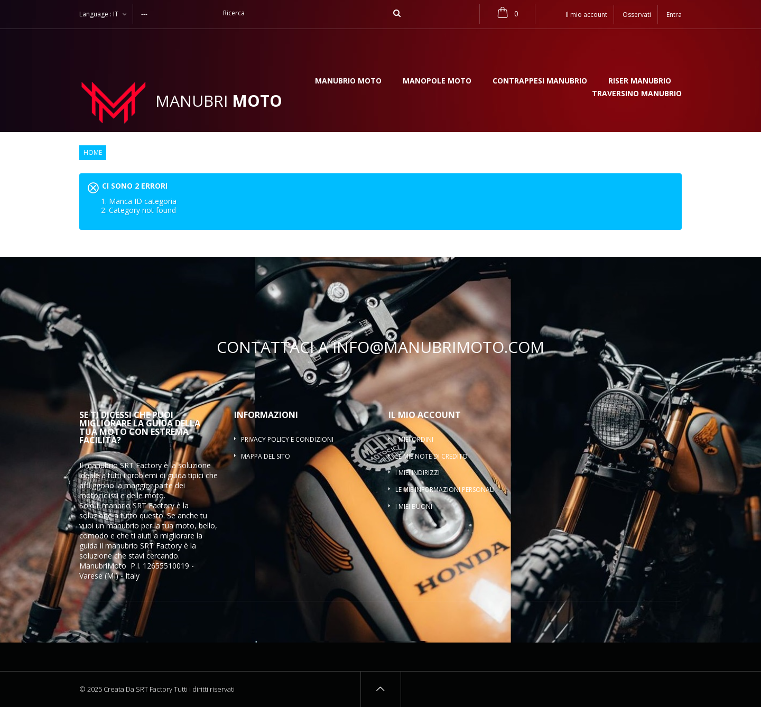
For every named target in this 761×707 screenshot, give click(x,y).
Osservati (637, 14)
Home (92, 152)
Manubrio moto (348, 81)
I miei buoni (413, 506)
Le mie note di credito (431, 456)
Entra (674, 14)
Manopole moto (437, 81)
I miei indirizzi (417, 472)
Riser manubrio (639, 81)
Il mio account (424, 415)
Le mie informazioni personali (445, 489)
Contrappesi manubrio (540, 81)
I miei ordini (414, 439)
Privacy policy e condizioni (287, 439)
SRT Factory (161, 546)
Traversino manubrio (637, 94)
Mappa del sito (265, 456)
